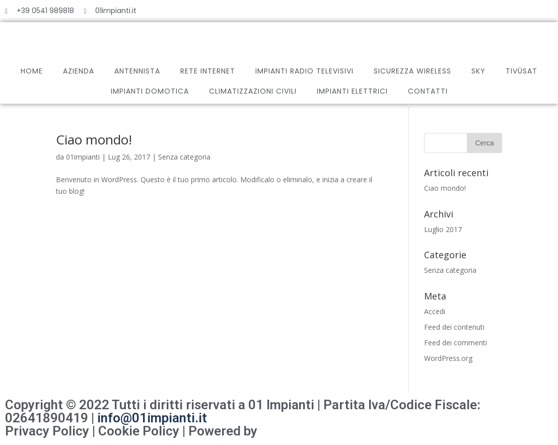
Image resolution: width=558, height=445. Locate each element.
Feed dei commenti (455, 342)
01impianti (83, 157)
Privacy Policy (47, 430)
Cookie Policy (138, 430)
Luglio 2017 (443, 229)
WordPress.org (448, 358)
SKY (478, 71)
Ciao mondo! (94, 139)
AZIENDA (78, 71)
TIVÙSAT (521, 71)
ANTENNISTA (137, 71)
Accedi (434, 311)
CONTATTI (428, 91)
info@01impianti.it (152, 417)
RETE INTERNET (207, 71)
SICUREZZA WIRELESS (412, 71)
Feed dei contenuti (454, 327)
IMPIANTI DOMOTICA (150, 91)
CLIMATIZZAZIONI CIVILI (253, 91)
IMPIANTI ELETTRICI (352, 91)
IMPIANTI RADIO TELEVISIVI (304, 71)
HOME (32, 71)
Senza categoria (184, 157)
